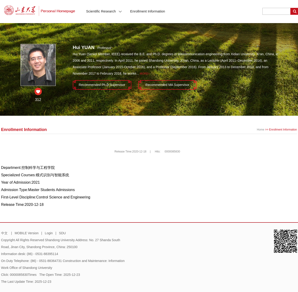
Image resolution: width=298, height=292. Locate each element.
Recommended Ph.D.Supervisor (102, 85)
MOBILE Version (27, 233)
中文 (4, 233)
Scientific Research (104, 11)
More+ (145, 73)
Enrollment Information (147, 11)
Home (260, 129)
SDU (62, 233)
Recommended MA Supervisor (167, 85)
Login (49, 233)
